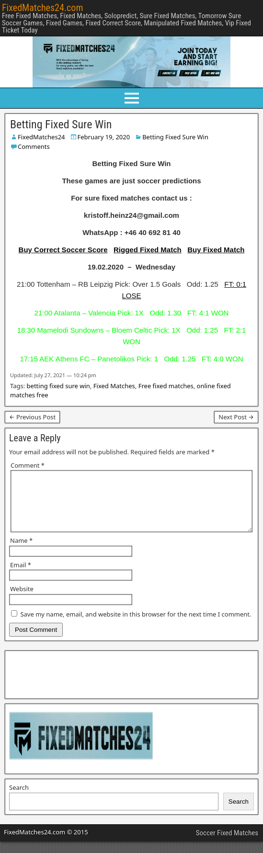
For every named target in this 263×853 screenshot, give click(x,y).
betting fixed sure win (58, 386)
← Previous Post (32, 417)
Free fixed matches (166, 386)
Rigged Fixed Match (148, 250)
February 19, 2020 (104, 137)
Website (22, 600)
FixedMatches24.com (42, 7)
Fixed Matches (114, 386)
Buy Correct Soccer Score (63, 250)
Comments (34, 146)
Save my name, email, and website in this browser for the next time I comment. (135, 625)
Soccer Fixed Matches (227, 844)
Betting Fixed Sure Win (61, 124)
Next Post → (236, 417)
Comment (28, 465)
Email (20, 576)
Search (19, 799)
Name (21, 552)
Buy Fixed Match (215, 250)
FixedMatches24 (41, 137)
